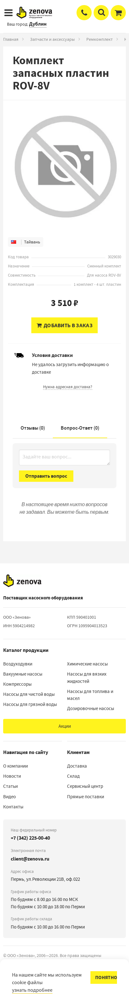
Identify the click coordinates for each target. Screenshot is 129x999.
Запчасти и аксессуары (52, 39)
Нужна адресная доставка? (67, 386)
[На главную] (22, 581)
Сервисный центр (85, 786)
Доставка (77, 766)
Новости (12, 776)
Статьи (10, 786)
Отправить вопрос (46, 476)
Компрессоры (17, 684)
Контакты (13, 807)
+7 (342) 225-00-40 (30, 838)
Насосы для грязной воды (30, 704)
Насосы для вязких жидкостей (87, 677)
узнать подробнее (32, 990)
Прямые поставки (85, 797)
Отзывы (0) (33, 428)
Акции (64, 726)
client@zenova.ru (30, 858)
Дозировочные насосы (90, 708)
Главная (10, 39)
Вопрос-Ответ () (80, 428)
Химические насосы (87, 664)
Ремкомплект (99, 39)
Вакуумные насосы (22, 674)
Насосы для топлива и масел (90, 695)
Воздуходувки (17, 664)
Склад (73, 776)
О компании (15, 766)
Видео (9, 797)
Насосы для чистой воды (29, 694)
